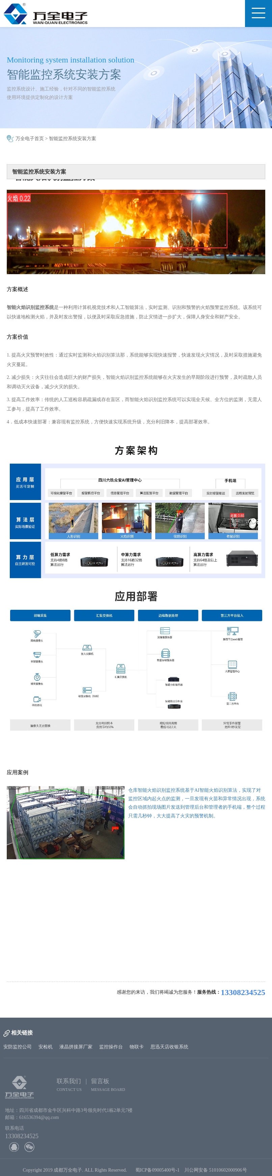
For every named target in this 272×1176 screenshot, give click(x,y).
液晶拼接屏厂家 (75, 1046)
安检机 (45, 1046)
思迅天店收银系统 (169, 1046)
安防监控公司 (17, 1046)
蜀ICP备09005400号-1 (157, 1171)
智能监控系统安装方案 (72, 138)
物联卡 (137, 1046)
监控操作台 (111, 1046)
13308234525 (243, 992)
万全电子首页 (30, 138)
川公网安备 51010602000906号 (216, 1171)
